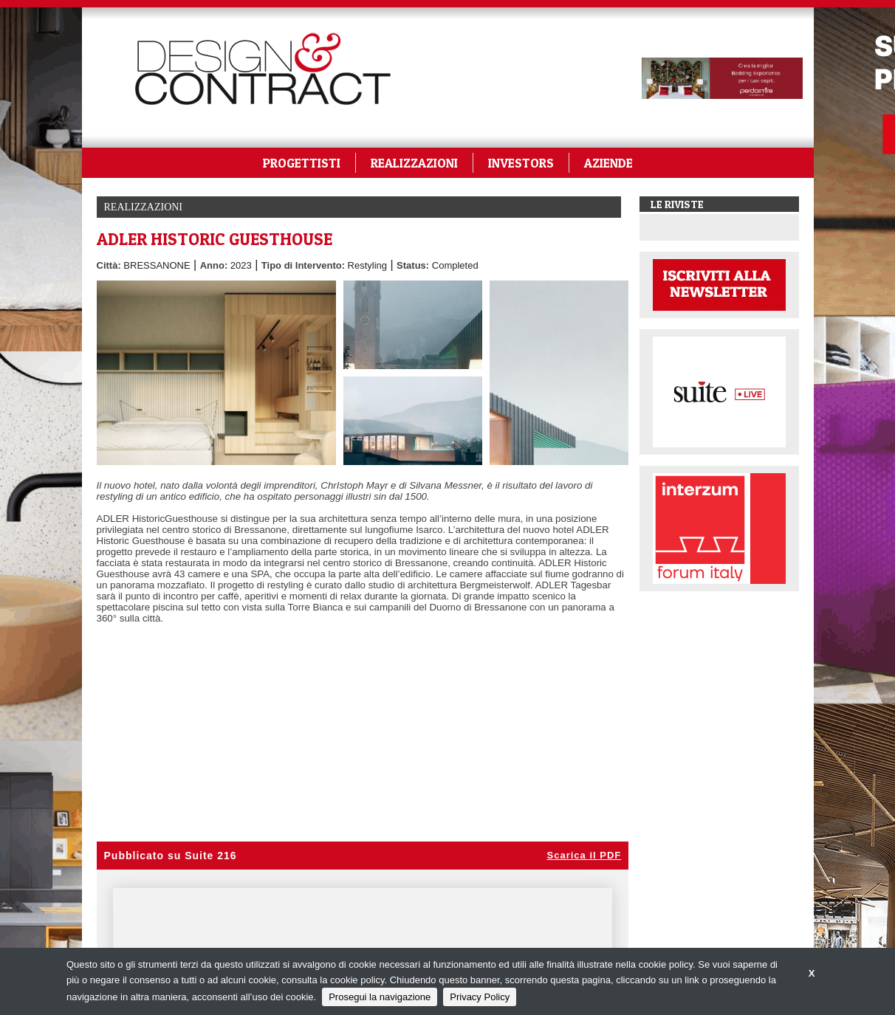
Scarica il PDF (584, 855)
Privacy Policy (480, 996)
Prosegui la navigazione (380, 996)
